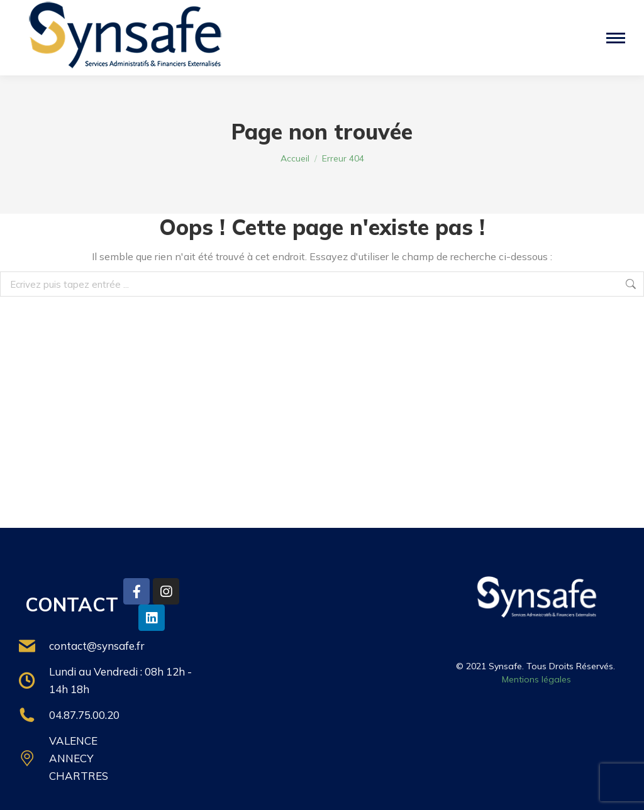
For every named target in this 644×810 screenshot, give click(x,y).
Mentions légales (536, 679)
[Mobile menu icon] (615, 38)
